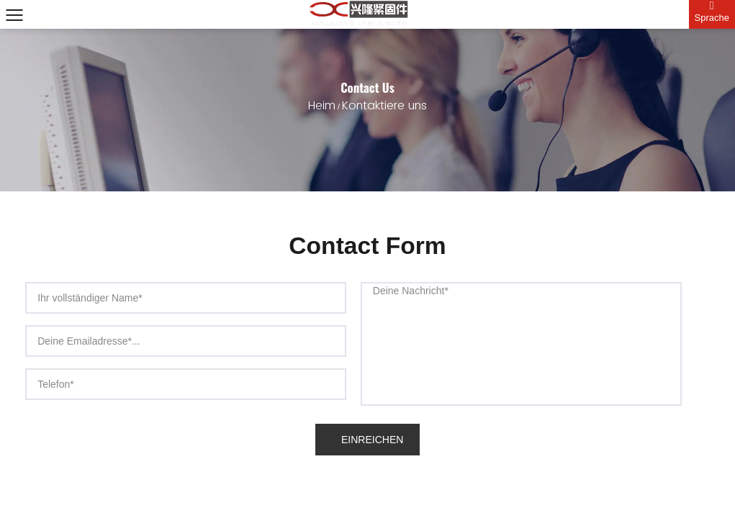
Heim (321, 106)
